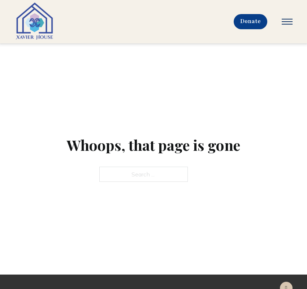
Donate (250, 21)
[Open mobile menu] (287, 22)
